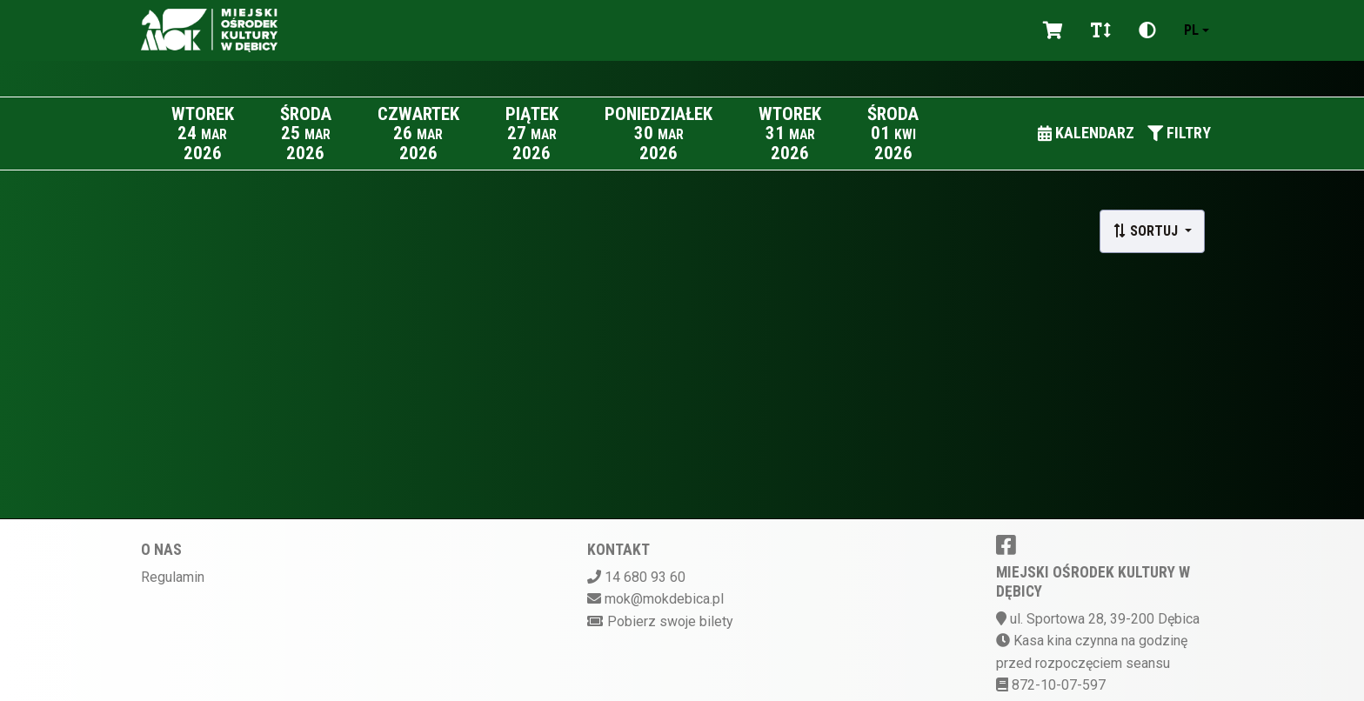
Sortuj (1147, 231)
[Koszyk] (1053, 30)
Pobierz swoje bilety (670, 621)
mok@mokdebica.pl (664, 599)
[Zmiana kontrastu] (1147, 30)
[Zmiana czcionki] (1101, 30)
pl (1191, 30)
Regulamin (172, 577)
